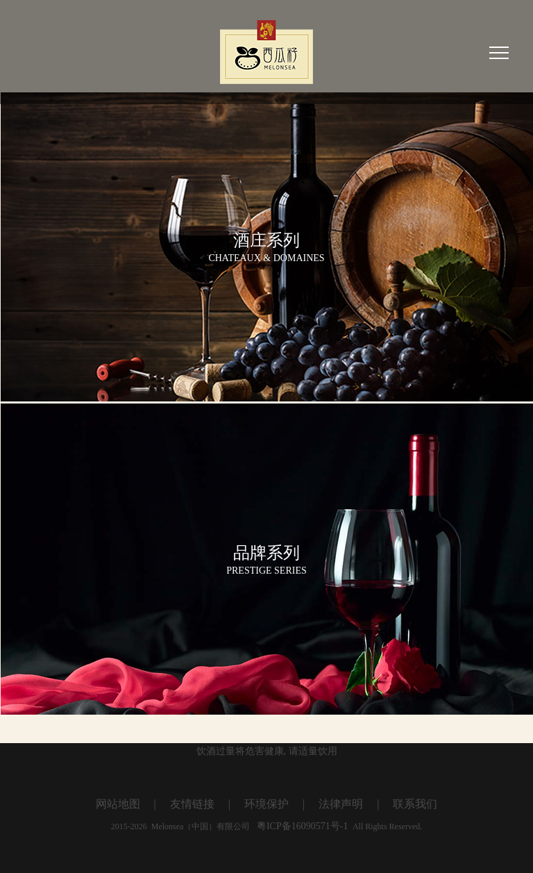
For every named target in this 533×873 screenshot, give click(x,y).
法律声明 (341, 804)
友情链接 (192, 804)
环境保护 (266, 804)
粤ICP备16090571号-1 (302, 826)
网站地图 (118, 804)
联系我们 (415, 804)
